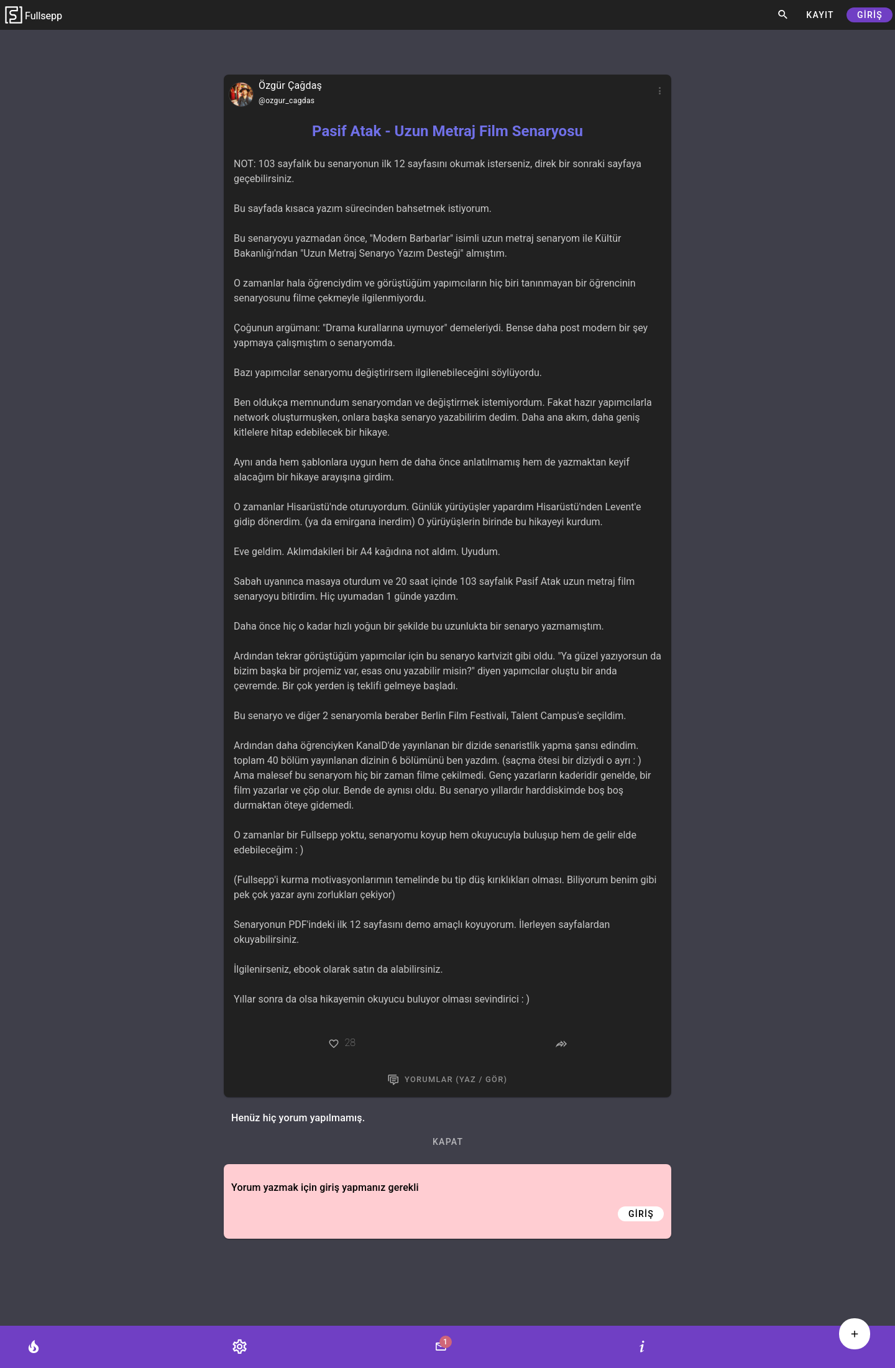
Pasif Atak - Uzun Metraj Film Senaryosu (447, 131)
